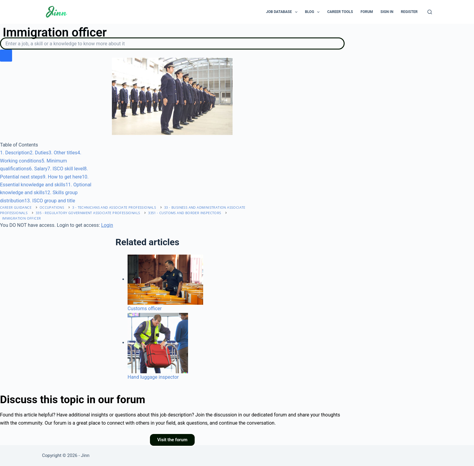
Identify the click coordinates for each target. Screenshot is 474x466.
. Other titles (63, 153)
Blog (313, 12)
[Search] (429, 12)
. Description (15, 153)
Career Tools (340, 12)
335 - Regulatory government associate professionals (88, 213)
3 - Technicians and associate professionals (114, 207)
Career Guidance (15, 207)
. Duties (39, 153)
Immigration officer (21, 218)
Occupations (52, 207)
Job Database (283, 12)
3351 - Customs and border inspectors (184, 213)
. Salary (38, 169)
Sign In (387, 12)
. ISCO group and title (49, 201)
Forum (367, 12)
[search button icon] (6, 56)
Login (107, 225)
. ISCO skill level (65, 169)
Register (409, 12)
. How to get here (62, 177)
